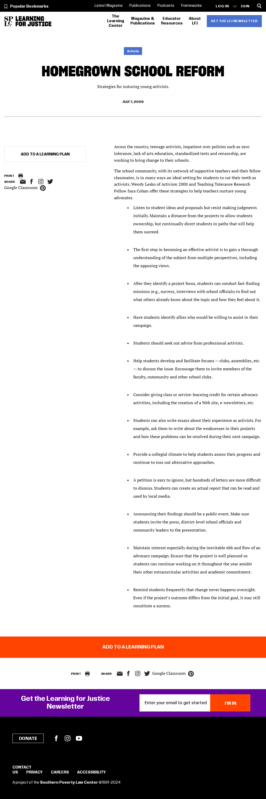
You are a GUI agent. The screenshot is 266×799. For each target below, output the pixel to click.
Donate (28, 738)
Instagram (41, 181)
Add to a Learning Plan (45, 154)
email (22, 182)
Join (245, 6)
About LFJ (195, 21)
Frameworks (191, 6)
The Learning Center (115, 21)
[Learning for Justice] (33, 21)
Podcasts (165, 6)
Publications (140, 6)
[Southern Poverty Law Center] (8, 21)
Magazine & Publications (142, 21)
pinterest (43, 188)
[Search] (259, 6)
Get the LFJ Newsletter (234, 21)
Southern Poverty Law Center (69, 782)
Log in (222, 6)
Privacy (34, 772)
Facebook (56, 738)
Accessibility (91, 772)
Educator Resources (172, 21)
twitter (50, 181)
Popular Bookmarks (29, 6)
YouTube (79, 738)
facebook (31, 181)
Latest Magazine (109, 6)
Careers (60, 772)
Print (9, 175)
